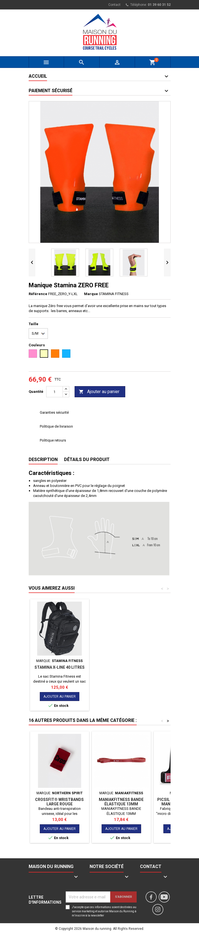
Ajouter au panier (99, 392)
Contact (114, 5)
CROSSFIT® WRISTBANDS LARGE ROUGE (59, 801)
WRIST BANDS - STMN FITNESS (59, 669)
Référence (38, 294)
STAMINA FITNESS (114, 294)
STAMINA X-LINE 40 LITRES (121, 667)
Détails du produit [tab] (87, 459)
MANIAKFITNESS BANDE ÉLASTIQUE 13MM (121, 801)
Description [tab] (43, 459)
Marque (91, 294)
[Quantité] (54, 391)
